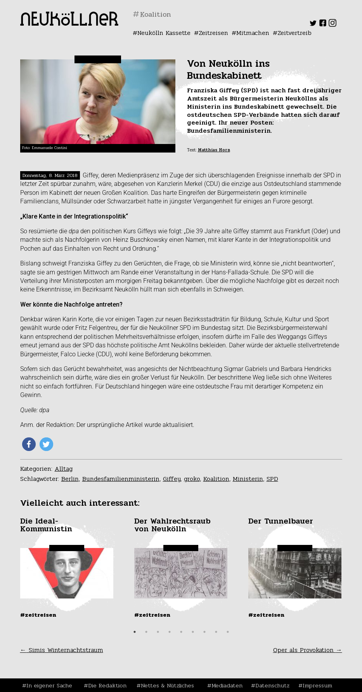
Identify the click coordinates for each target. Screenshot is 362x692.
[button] (29, 444)
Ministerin (248, 479)
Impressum (317, 685)
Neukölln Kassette (164, 33)
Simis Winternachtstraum (61, 650)
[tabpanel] (67, 567)
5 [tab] (181, 632)
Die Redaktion (107, 685)
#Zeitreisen (38, 614)
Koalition (216, 479)
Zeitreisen (213, 33)
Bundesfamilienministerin (120, 479)
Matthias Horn (214, 150)
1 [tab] (135, 632)
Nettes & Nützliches (167, 685)
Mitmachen (252, 33)
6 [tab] (193, 632)
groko (192, 479)
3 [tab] (158, 632)
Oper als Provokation (307, 650)
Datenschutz (272, 685)
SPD (272, 479)
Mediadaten (226, 685)
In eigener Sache (49, 685)
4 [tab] (169, 632)
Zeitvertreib (294, 33)
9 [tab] (228, 632)
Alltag (64, 468)
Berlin (70, 479)
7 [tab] (204, 632)
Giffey (171, 479)
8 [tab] (216, 632)
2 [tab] (146, 632)
